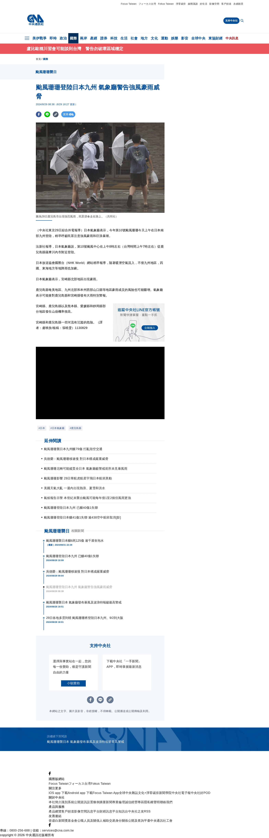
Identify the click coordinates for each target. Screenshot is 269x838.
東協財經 (215, 38)
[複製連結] (56, 115)
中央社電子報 (181, 793)
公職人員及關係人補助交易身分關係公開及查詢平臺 (113, 821)
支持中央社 (231, 20)
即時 (53, 38)
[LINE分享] (48, 115)
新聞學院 (165, 793)
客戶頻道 (226, 4)
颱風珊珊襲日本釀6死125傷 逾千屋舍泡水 (75, 541)
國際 (73, 38)
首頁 (38, 59)
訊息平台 (93, 812)
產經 (93, 38)
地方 (144, 38)
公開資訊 (80, 802)
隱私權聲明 (152, 802)
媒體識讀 (193, 4)
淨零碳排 (181, 4)
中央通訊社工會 (161, 821)
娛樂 (174, 38)
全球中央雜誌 (128, 793)
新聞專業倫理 (115, 802)
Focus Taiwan (128, 4)
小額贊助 (73, 683)
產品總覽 (55, 812)
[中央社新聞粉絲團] (50, 775)
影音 (184, 38)
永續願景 (238, 4)
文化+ (142, 793)
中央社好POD (200, 793)
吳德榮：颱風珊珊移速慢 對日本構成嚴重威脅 (77, 572)
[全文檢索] (242, 21)
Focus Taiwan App (106, 793)
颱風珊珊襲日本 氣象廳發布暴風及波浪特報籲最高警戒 (84, 603)
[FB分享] (39, 115)
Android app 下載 (80, 793)
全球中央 (198, 38)
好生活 (203, 4)
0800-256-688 (20, 831)
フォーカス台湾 (147, 4)
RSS (147, 812)
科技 (113, 38)
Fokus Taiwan (166, 4)
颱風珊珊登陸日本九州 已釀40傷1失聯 (72, 556)
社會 (134, 38)
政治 (63, 38)
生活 (123, 38)
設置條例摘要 (96, 802)
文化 (154, 38)
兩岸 (83, 38)
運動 (164, 38)
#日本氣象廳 (57, 428)
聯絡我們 (166, 802)
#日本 (42, 428)
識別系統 (67, 802)
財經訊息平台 (109, 812)
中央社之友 (136, 812)
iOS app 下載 (58, 793)
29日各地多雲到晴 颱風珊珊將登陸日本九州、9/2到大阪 (84, 618)
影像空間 (214, 4)
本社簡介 (55, 802)
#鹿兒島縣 (75, 428)
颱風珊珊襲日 (56, 531)
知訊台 (123, 812)
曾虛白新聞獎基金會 (63, 821)
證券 (103, 38)
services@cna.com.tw (58, 831)
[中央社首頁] (35, 20)
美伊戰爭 (39, 38)
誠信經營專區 (134, 802)
